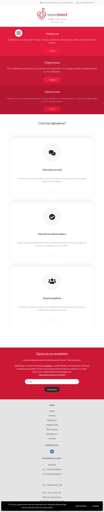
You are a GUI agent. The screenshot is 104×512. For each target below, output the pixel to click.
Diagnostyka (52, 425)
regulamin (48, 366)
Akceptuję (95, 506)
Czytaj (52, 50)
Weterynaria (52, 429)
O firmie (52, 415)
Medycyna (52, 420)
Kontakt (52, 438)
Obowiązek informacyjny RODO (52, 375)
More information (81, 506)
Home (52, 411)
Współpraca (51, 434)
